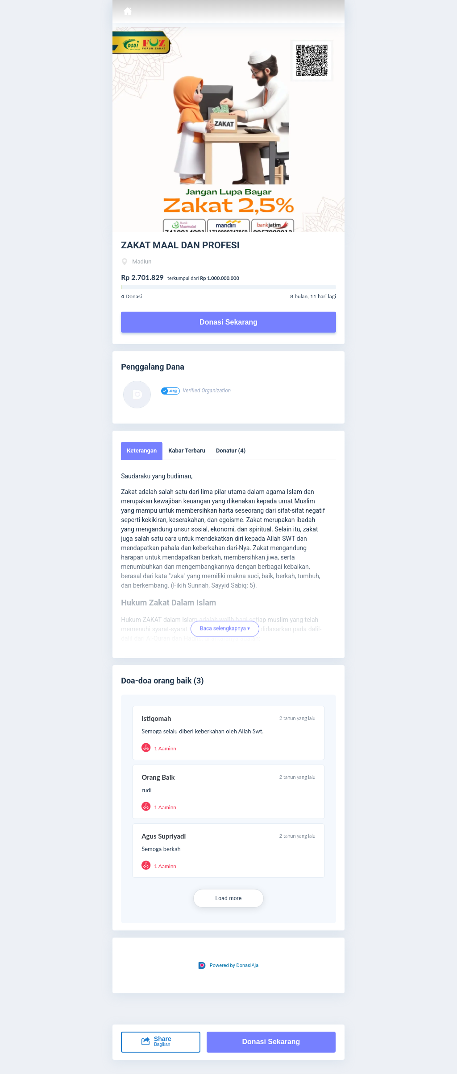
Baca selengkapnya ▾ (225, 631)
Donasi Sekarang (228, 322)
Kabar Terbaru (186, 450)
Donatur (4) (230, 450)
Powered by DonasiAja (234, 965)
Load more (228, 898)
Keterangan (142, 450)
